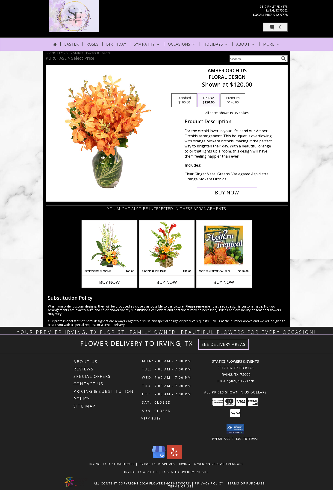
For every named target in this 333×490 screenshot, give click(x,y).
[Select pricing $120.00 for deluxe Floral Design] (208, 100)
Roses (92, 44)
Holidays (215, 44)
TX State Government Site (185, 471)
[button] (275, 27)
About (246, 44)
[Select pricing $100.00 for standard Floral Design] (184, 100)
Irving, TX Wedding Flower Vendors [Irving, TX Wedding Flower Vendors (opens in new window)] (211, 463)
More (271, 44)
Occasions (182, 44)
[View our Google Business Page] (158, 458)
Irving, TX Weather (141, 471)
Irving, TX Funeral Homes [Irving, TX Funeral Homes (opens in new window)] (112, 463)
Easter (71, 44)
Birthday (116, 44)
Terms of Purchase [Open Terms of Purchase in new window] (246, 483)
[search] (283, 58)
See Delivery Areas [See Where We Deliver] (224, 344)
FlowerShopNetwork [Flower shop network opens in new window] (170, 483)
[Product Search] (254, 59)
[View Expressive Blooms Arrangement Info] (109, 245)
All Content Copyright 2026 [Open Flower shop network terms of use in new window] (121, 483)
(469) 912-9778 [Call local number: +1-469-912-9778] (276, 14)
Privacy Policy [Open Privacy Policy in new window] (209, 483)
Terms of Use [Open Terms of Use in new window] (181, 486)
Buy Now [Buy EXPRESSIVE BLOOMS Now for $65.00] (109, 282)
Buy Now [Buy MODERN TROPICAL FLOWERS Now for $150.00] (223, 282)
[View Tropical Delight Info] (166, 245)
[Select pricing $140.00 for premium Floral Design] (233, 100)
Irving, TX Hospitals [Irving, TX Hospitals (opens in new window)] (157, 463)
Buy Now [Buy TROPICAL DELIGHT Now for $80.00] (166, 282)
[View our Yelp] (174, 458)
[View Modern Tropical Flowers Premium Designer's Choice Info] (223, 245)
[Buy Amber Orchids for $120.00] (227, 192)
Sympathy (147, 44)
